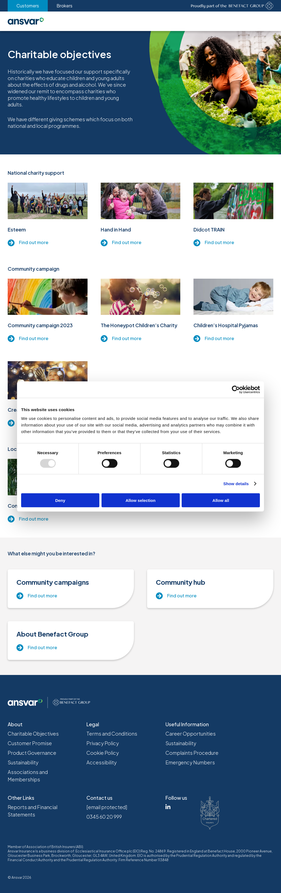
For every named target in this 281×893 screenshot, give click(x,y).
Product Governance (32, 753)
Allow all (220, 500)
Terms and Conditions (111, 733)
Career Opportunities (190, 733)
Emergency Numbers (190, 762)
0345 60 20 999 (104, 816)
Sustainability (23, 762)
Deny (60, 500)
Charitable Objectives (33, 733)
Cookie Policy (102, 753)
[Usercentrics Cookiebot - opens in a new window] (236, 390)
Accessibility (101, 762)
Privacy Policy (102, 743)
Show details (236, 483)
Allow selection (140, 500)
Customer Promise (30, 743)
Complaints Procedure (191, 753)
